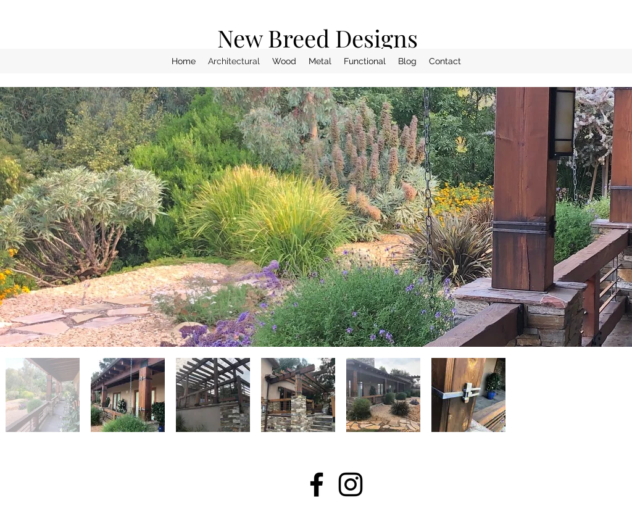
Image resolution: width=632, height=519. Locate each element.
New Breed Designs (317, 38)
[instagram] (351, 484)
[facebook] (317, 484)
